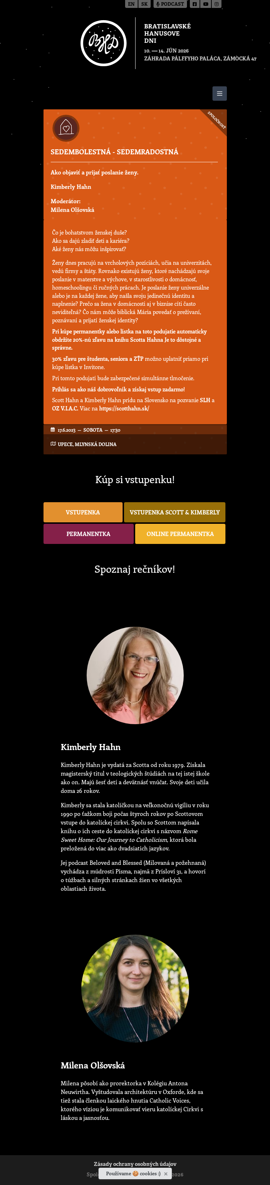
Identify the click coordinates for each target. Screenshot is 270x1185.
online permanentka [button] (180, 533)
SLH (205, 400)
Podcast (170, 4)
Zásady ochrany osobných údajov (135, 1164)
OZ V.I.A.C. (65, 408)
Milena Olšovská (72, 209)
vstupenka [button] (83, 512)
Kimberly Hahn (71, 186)
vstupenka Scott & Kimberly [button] (175, 512)
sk (144, 4)
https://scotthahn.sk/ (124, 408)
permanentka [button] (88, 533)
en (131, 4)
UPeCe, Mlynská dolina (87, 444)
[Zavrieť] (166, 1172)
